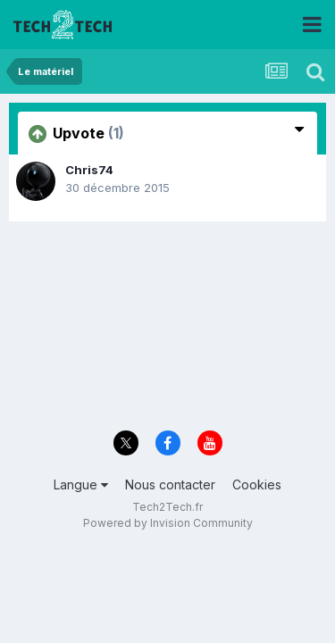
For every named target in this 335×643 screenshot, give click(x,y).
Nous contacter (170, 484)
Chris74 (89, 170)
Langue (81, 484)
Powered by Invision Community (168, 523)
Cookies (256, 484)
